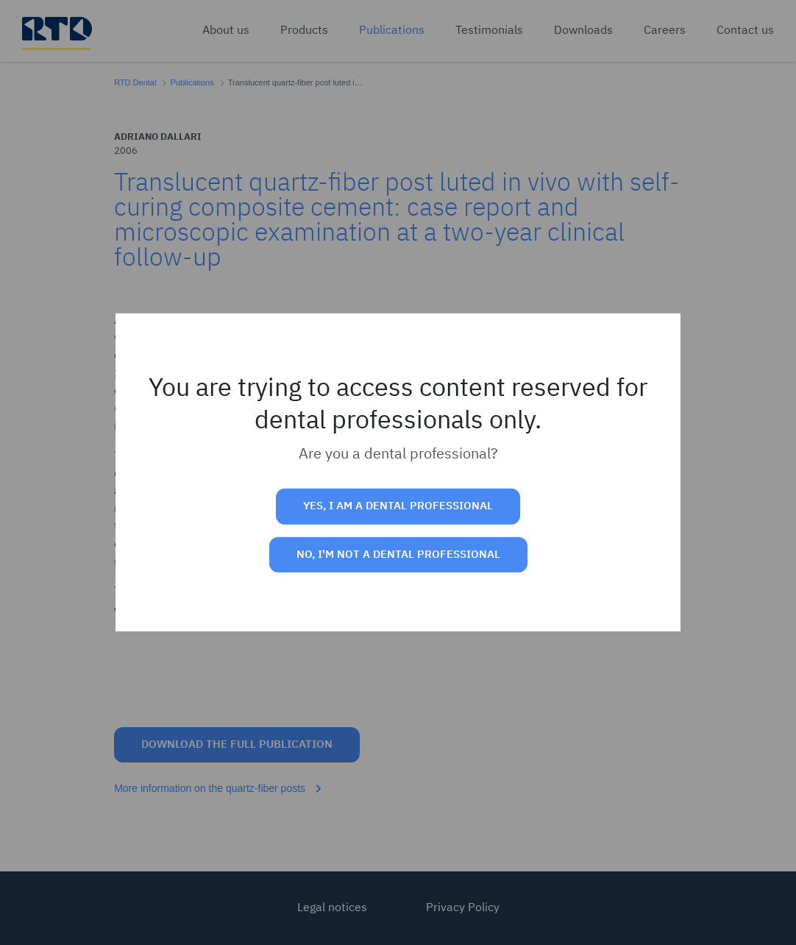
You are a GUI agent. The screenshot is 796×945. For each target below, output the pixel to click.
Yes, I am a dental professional (398, 506)
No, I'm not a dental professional (398, 554)
